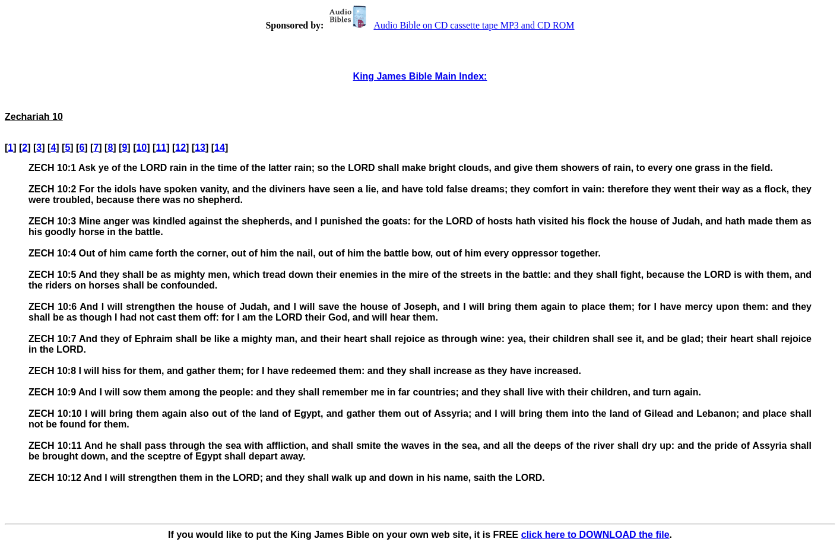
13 (200, 147)
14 (219, 147)
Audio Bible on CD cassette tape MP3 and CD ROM (450, 25)
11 (161, 147)
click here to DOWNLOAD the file (595, 535)
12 (180, 147)
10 (141, 147)
